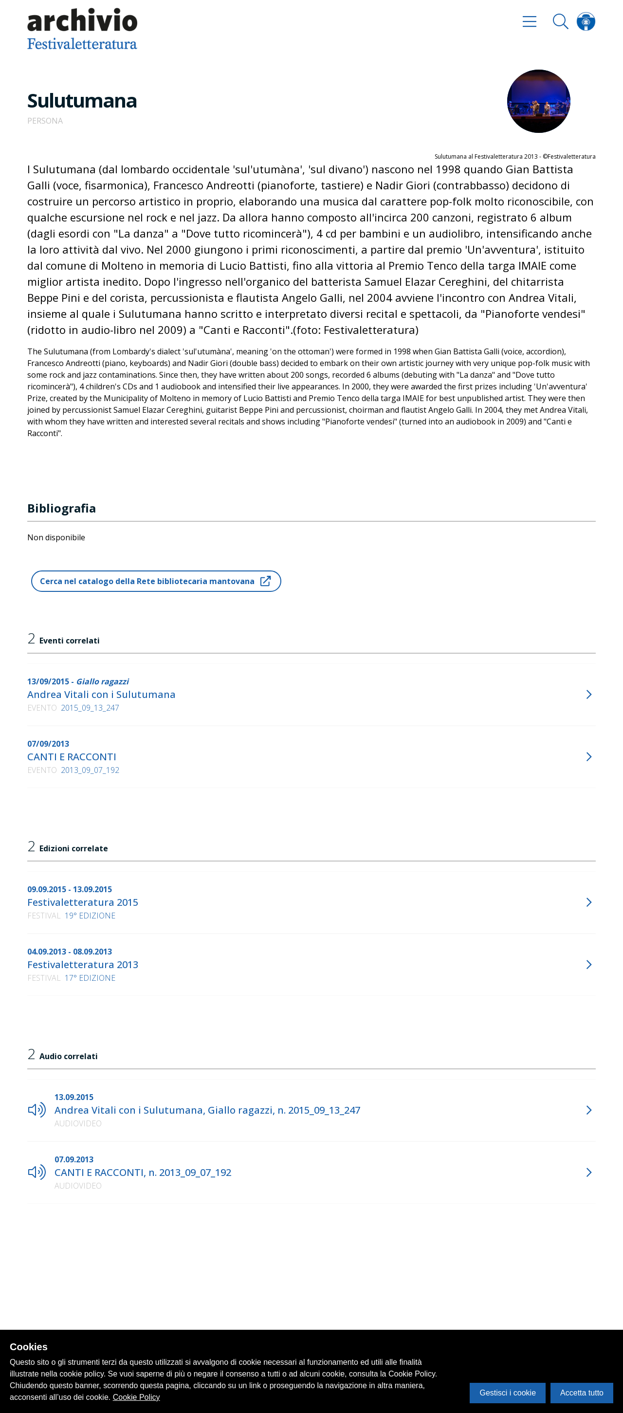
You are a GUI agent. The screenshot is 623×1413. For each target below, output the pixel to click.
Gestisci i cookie (507, 1393)
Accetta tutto (582, 1393)
